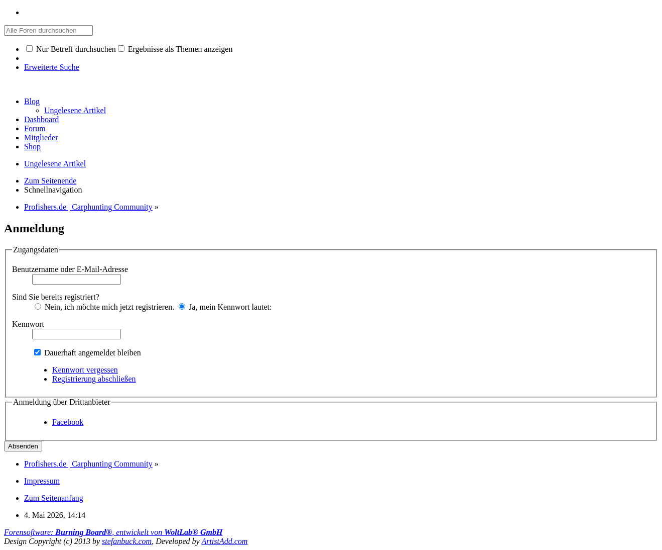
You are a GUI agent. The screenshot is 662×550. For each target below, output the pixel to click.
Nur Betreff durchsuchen (71, 49)
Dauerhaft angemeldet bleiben (87, 352)
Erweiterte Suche (51, 67)
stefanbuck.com (127, 541)
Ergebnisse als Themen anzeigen (175, 49)
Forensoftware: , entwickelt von (113, 532)
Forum (35, 128)
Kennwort (28, 324)
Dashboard (41, 119)
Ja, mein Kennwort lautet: (225, 307)
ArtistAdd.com (224, 541)
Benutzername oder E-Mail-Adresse (70, 269)
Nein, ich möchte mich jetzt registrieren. (104, 307)
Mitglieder (41, 137)
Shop (32, 146)
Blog (32, 101)
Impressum (42, 481)
